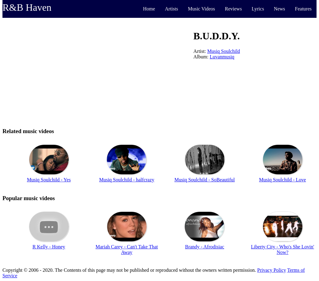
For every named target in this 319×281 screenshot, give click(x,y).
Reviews (233, 8)
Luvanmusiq (222, 56)
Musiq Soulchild (223, 51)
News (279, 8)
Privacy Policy (271, 270)
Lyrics (258, 8)
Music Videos (201, 8)
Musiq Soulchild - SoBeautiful (205, 179)
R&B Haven (26, 7)
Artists (171, 8)
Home (149, 8)
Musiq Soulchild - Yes (49, 179)
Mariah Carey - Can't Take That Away (126, 249)
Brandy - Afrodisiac (204, 246)
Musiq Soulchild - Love (282, 179)
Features (303, 8)
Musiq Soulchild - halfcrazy (126, 179)
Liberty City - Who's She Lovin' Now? (282, 249)
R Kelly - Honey (48, 246)
